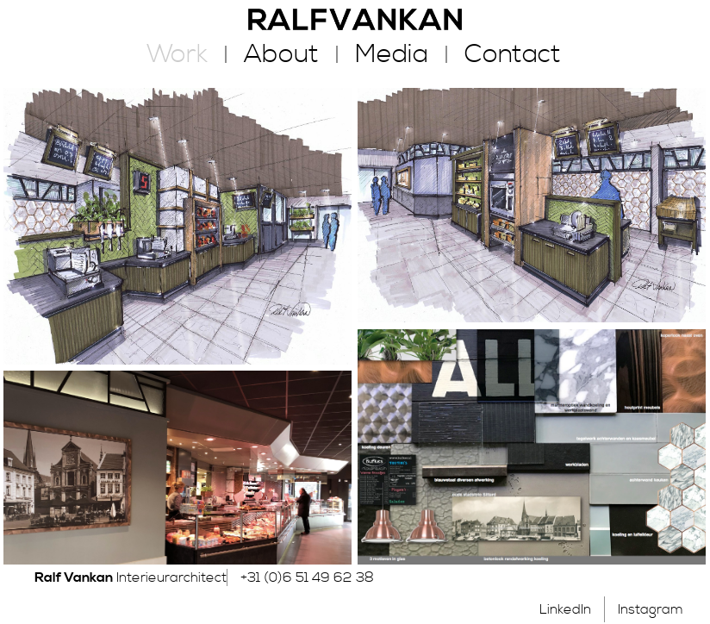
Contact (512, 54)
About (281, 54)
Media (391, 54)
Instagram (650, 609)
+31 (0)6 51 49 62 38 (307, 577)
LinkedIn (565, 609)
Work (177, 54)
